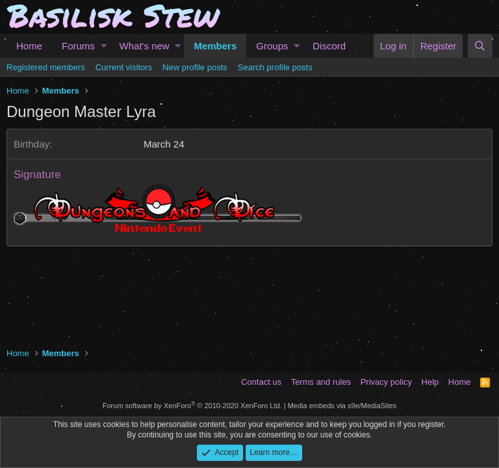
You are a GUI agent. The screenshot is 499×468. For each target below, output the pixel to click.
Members (215, 45)
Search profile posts (275, 67)
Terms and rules (321, 382)
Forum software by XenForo (192, 406)
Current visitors (124, 67)
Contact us (261, 382)
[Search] (480, 46)
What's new (145, 45)
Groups (272, 45)
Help (430, 382)
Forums (78, 45)
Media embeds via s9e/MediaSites (342, 406)
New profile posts (194, 67)
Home (29, 45)
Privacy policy (386, 382)
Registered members (45, 67)
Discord (329, 45)
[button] (103, 46)
